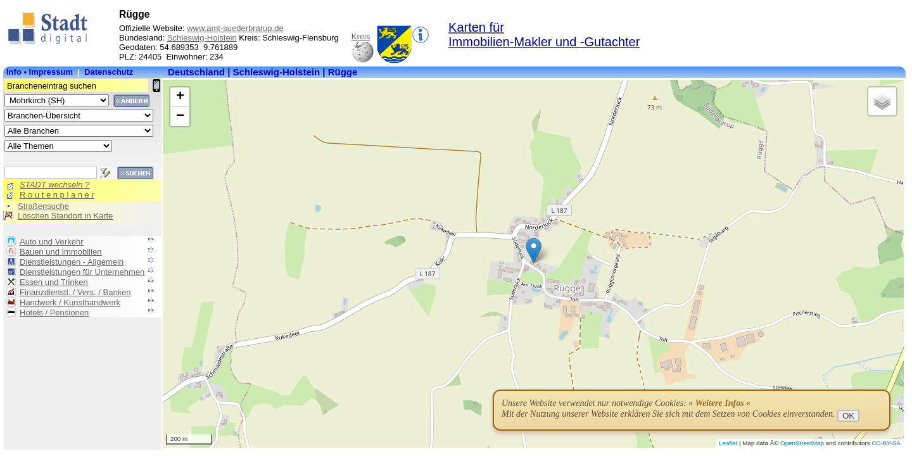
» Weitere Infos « (719, 403)
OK (848, 416)
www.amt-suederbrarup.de (235, 28)
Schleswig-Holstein (202, 37)
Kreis (361, 36)
